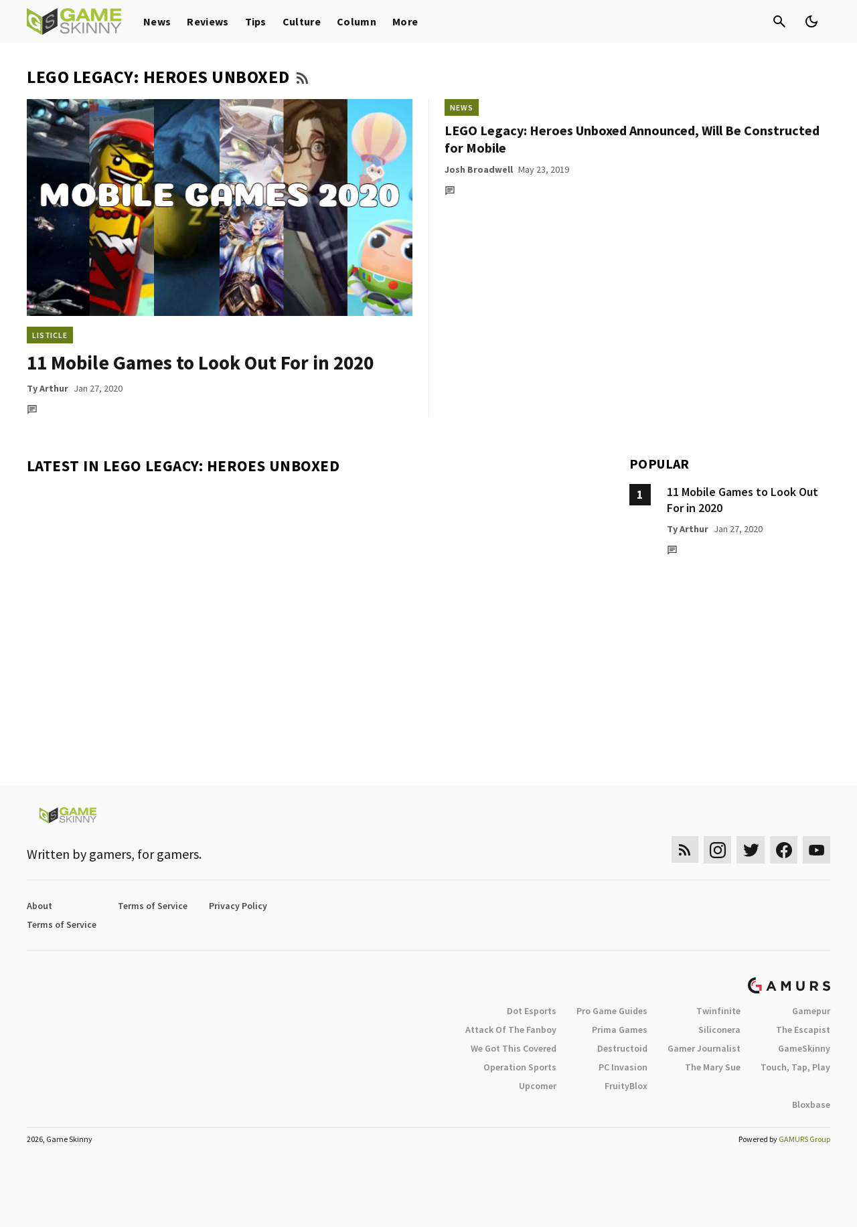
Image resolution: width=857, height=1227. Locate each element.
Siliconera (719, 1030)
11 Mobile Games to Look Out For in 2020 (200, 362)
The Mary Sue (713, 1067)
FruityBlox (626, 1086)
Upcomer (537, 1086)
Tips (255, 21)
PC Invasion (623, 1067)
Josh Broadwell (479, 169)
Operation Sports (519, 1067)
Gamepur (811, 1011)
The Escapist (803, 1030)
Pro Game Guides (611, 1011)
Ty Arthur (47, 388)
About (39, 906)
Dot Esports (531, 1011)
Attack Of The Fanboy (510, 1030)
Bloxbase (811, 1104)
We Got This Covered (513, 1048)
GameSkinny (804, 1048)
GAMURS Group (804, 1139)
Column (356, 21)
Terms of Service (152, 906)
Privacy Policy (238, 906)
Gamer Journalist (704, 1048)
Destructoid (622, 1048)
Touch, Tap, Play (795, 1067)
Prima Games (619, 1030)
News (157, 21)
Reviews (207, 21)
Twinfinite (718, 1011)
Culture (302, 21)
